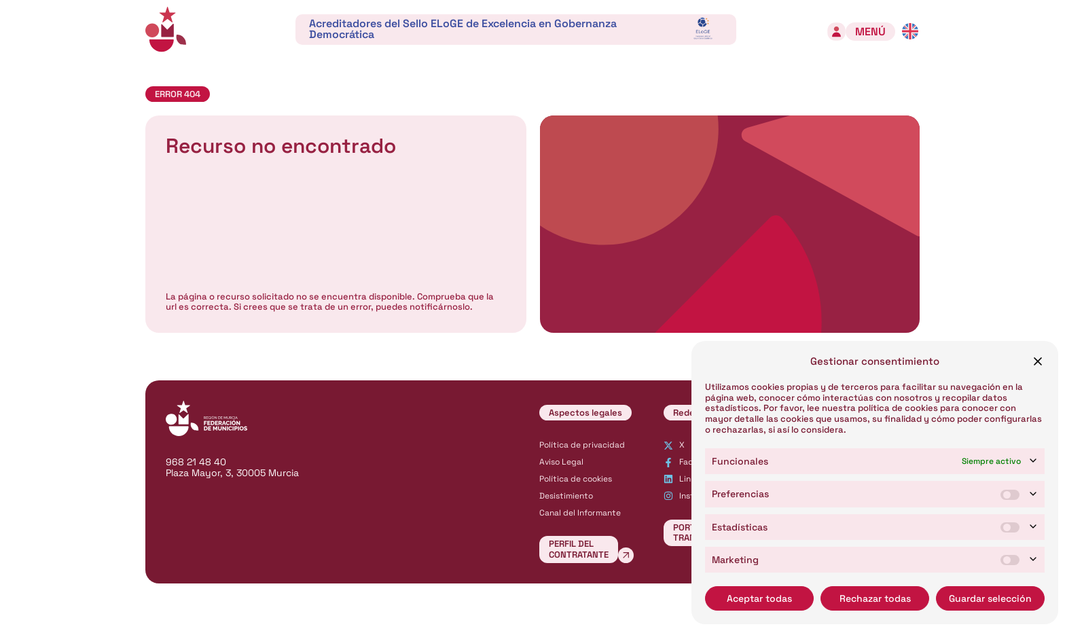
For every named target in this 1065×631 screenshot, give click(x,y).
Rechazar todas (875, 598)
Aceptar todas (759, 598)
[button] (1038, 361)
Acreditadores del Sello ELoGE (463, 28)
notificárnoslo (440, 306)
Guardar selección (990, 598)
